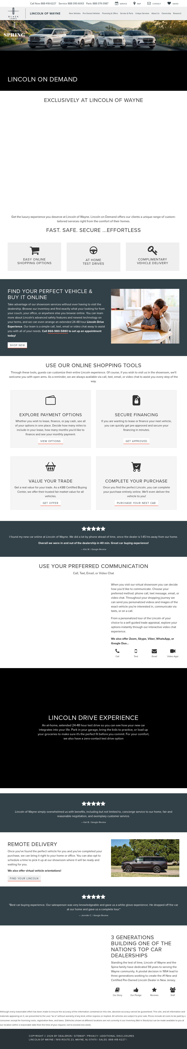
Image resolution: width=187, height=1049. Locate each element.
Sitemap (79, 1035)
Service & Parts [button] (126, 13)
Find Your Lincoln (24, 878)
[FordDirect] (17, 1039)
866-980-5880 (58, 331)
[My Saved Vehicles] (173, 3)
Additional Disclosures (117, 1035)
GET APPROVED (136, 441)
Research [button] (177, 13)
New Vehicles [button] (75, 13)
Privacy (92, 1035)
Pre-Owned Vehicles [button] (91, 13)
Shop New (17, 345)
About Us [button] (155, 13)
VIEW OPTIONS (50, 441)
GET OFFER (51, 503)
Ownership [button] (166, 13)
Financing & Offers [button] (110, 13)
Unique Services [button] (142, 13)
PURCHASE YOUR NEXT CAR (136, 503)
